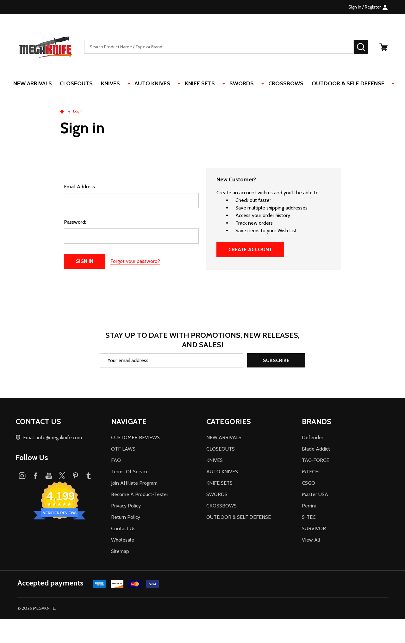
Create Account (250, 250)
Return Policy (125, 518)
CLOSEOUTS (88, 83)
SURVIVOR (314, 529)
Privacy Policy (126, 506)
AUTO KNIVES (160, 83)
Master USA (315, 495)
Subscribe (276, 361)
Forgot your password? (135, 262)
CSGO (308, 484)
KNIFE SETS (203, 83)
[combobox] (219, 47)
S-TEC (309, 518)
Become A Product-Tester (139, 495)
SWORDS (240, 83)
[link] (202, 631)
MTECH (310, 472)
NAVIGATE (128, 422)
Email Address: (80, 187)
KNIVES (122, 83)
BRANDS (316, 422)
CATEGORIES (228, 422)
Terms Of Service (130, 472)
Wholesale (122, 540)
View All (311, 540)
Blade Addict (316, 449)
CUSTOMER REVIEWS (135, 438)
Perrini (309, 506)
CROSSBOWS (280, 83)
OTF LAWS (123, 449)
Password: (75, 223)
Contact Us (123, 529)
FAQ (116, 461)
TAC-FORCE (315, 461)
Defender (312, 438)
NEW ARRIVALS (43, 83)
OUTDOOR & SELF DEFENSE (343, 83)
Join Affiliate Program (134, 484)
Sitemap (120, 552)
